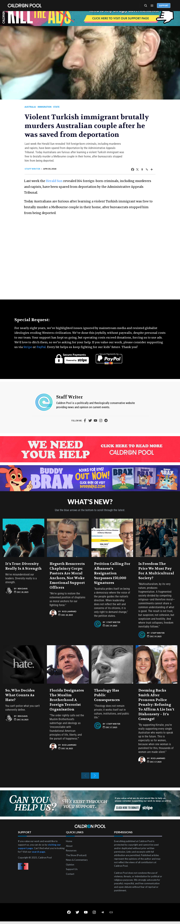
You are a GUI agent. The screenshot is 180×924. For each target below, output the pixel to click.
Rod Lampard (69, 611)
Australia (32, 107)
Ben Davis (23, 588)
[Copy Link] (144, 169)
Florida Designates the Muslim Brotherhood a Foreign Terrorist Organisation (67, 700)
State (59, 107)
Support (163, 5)
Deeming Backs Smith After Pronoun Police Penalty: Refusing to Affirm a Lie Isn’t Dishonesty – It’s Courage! (156, 704)
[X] (135, 169)
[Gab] (140, 169)
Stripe (27, 347)
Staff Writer (35, 168)
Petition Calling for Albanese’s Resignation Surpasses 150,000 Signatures (112, 573)
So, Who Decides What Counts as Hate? (20, 695)
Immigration (47, 107)
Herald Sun (57, 181)
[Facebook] (130, 169)
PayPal (41, 347)
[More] (149, 169)
